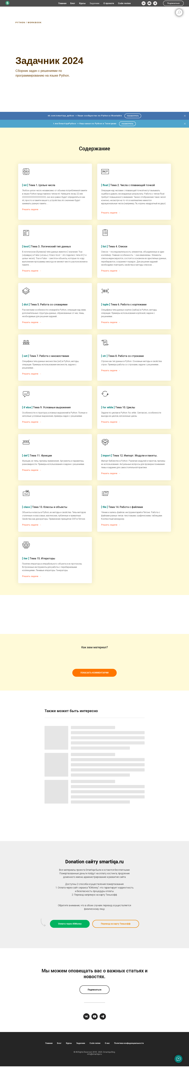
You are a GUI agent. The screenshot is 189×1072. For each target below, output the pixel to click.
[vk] (144, 3)
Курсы (69, 1043)
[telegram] (155, 3)
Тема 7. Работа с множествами (45, 356)
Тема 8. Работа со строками (122, 356)
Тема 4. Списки (114, 246)
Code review (124, 3)
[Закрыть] (184, 115)
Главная (62, 3)
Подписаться (173, 3)
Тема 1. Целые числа (38, 185)
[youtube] (149, 3)
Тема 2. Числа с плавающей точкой (128, 185)
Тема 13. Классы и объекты (44, 507)
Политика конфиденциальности (129, 1043)
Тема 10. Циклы (118, 407)
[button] (115, 924)
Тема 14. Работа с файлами (122, 507)
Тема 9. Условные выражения (46, 407)
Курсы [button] (82, 3)
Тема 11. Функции (37, 455)
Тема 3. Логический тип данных (46, 246)
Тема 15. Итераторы (38, 558)
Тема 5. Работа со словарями (44, 304)
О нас (107, 1043)
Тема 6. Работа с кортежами (123, 304)
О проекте (108, 3)
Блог (72, 3)
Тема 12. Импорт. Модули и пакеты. (129, 455)
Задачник (94, 3)
